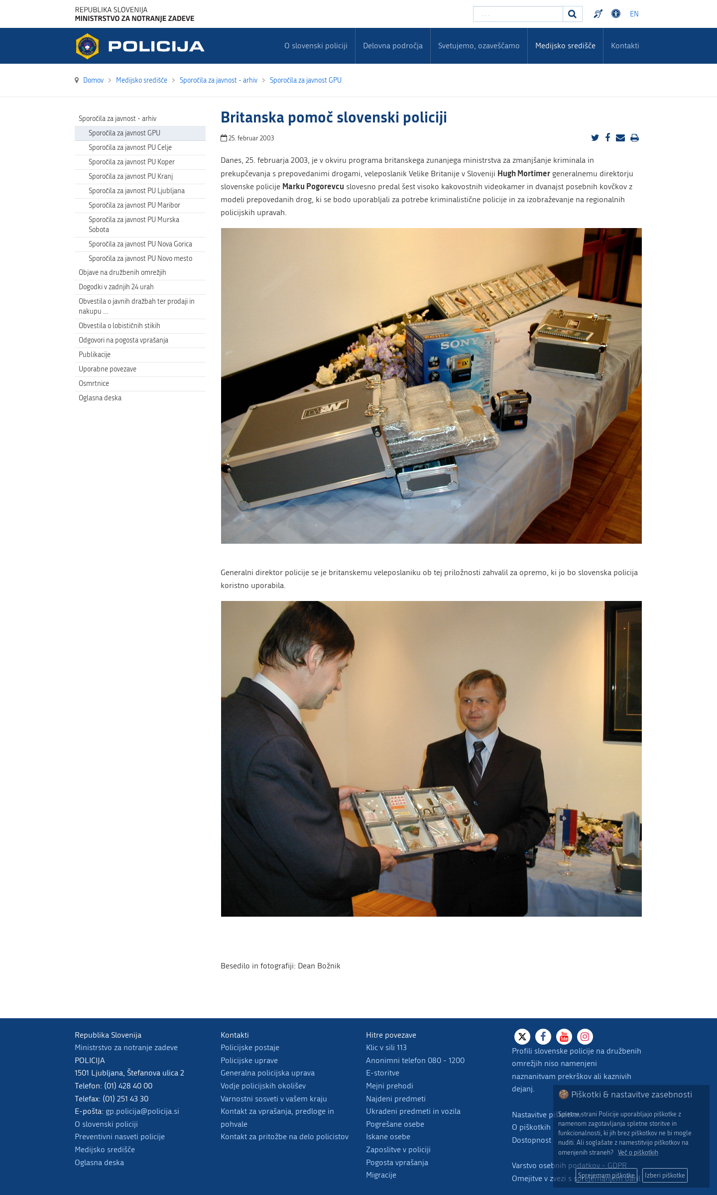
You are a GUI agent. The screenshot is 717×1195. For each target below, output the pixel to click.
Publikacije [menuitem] (95, 355)
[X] (522, 1037)
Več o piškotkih (638, 1152)
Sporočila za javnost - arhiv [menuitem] (117, 119)
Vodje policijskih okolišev (263, 1085)
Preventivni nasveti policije (120, 1136)
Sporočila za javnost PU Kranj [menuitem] (131, 176)
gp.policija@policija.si (142, 1111)
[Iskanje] (573, 14)
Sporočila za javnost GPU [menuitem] (124, 133)
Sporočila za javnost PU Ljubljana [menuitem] (137, 191)
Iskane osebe (388, 1136)
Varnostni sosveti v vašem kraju (274, 1098)
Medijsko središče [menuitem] (565, 45)
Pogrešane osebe (395, 1124)
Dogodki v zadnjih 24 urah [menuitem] (116, 287)
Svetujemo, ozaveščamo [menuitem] (479, 45)
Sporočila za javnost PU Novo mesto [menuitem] (140, 258)
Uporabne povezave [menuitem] (107, 369)
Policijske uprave (249, 1060)
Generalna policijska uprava (268, 1072)
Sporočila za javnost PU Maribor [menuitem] (134, 205)
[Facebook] (543, 1037)
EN (634, 14)
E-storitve (382, 1072)
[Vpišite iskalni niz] (518, 14)
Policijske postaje (250, 1047)
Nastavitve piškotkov (547, 1114)
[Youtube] (564, 1037)
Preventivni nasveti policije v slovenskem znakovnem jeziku (599, 13)
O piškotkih (531, 1127)
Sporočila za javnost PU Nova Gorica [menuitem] (140, 244)
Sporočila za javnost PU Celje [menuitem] (130, 147)
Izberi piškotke (665, 1175)
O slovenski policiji (106, 1124)
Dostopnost (531, 1140)
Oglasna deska (100, 398)
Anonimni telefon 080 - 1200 (415, 1060)
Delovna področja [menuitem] (393, 45)
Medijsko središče (105, 1149)
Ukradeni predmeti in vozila (413, 1111)
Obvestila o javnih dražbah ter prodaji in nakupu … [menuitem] (137, 306)
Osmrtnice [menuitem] (94, 383)
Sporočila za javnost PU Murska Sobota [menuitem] (134, 225)
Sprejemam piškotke (606, 1175)
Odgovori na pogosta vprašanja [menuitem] (123, 340)
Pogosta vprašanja (397, 1162)
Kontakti (625, 45)
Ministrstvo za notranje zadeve (126, 1047)
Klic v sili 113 (386, 1047)
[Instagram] (585, 1037)
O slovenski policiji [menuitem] (316, 45)
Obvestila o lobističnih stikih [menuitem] (119, 326)
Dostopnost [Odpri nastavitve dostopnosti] (617, 13)
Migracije (381, 1175)
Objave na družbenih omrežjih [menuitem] (122, 272)
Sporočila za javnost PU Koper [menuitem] (132, 162)
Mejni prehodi (389, 1085)
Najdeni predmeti (396, 1098)
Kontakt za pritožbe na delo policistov (285, 1136)
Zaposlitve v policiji (398, 1149)
